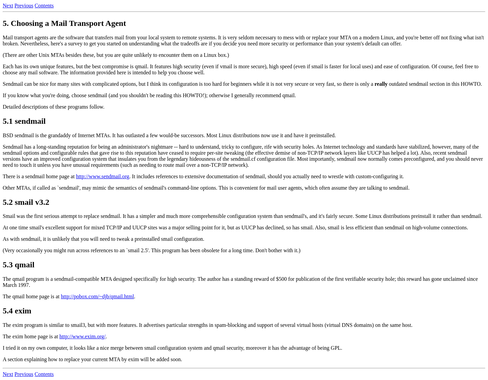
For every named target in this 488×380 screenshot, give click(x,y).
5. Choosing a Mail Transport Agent (64, 23)
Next (8, 5)
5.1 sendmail (24, 121)
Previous (23, 5)
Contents (44, 5)
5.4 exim (17, 310)
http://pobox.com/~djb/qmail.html (97, 296)
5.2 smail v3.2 (26, 202)
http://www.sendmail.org (102, 176)
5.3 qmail (19, 264)
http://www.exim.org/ (82, 336)
